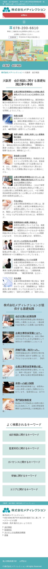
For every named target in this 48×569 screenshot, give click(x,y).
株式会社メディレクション (12, 72)
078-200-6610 (26, 28)
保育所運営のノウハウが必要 (25, 260)
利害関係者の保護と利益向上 (25, 222)
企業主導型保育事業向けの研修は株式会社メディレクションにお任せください (29, 94)
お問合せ (24, 15)
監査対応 (8, 530)
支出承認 (17, 278)
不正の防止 (18, 201)
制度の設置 (18, 116)
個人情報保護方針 (10, 561)
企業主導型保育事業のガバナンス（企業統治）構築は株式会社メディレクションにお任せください (29, 179)
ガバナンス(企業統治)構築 (14, 532)
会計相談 (8, 527)
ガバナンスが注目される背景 (25, 241)
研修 (6, 535)
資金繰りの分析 (20, 156)
